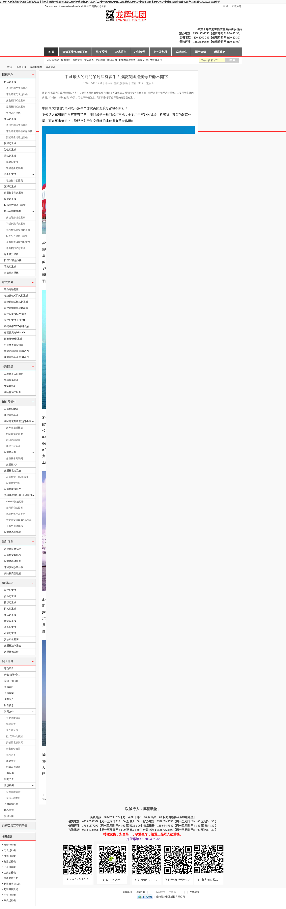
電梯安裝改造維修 (13, 567)
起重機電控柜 (13, 483)
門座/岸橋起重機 (12, 260)
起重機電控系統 (127, 60)
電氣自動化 (10, 386)
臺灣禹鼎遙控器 (14, 507)
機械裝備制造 (11, 380)
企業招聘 (141, 892)
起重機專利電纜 (12, 532)
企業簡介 (9, 699)
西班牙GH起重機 (13, 338)
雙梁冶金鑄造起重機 (17, 137)
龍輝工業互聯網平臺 (75, 51)
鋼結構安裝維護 (12, 573)
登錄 (225, 6)
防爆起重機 (10, 143)
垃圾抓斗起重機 (14, 180)
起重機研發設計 (12, 548)
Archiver (160, 892)
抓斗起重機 (10, 174)
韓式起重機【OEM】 (15, 320)
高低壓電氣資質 (14, 742)
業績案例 (112, 60)
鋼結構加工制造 (12, 392)
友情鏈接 (194, 892)
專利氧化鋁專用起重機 (18, 229)
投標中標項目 (11, 680)
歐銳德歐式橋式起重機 (16, 301)
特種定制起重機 (12, 211)
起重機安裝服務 (12, 555)
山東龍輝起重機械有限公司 (1, 67)
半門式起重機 (13, 112)
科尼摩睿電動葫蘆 (13, 344)
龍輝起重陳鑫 (121, 83)
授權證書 (11, 724)
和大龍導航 (53, 60)
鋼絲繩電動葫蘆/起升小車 (17, 421)
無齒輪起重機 (11, 272)
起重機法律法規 (12, 645)
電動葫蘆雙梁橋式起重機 (19, 131)
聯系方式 (9, 810)
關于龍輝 (200, 51)
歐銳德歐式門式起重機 (16, 295)
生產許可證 (12, 730)
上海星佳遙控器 (14, 526)
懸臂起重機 (10, 198)
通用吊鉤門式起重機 (17, 88)
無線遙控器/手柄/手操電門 (18, 495)
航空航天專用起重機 (17, 236)
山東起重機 (10, 633)
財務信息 (9, 705)
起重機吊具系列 (14, 458)
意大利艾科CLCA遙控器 (19, 520)
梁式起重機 (10, 155)
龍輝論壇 (127, 892)
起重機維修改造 (12, 561)
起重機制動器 (11, 409)
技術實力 (89, 60)
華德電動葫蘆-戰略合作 (16, 351)
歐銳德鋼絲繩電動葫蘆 (16, 308)
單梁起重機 (12, 162)
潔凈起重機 (10, 186)
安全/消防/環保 (12, 674)
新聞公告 (9, 779)
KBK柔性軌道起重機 (15, 205)
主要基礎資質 (13, 718)
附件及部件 (160, 51)
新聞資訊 (21, 67)
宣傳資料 (9, 687)
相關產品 (139, 51)
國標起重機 (36, 67)
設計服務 (181, 51)
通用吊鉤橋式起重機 (17, 125)
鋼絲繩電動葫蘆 (14, 433)
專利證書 (100, 60)
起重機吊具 (10, 452)
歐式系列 (120, 51)
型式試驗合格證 (14, 736)
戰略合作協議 (13, 767)
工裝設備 (9, 773)
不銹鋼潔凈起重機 (15, 223)
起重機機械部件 (12, 489)
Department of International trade (62, 6)
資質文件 (77, 60)
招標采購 (9, 816)
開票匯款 (66, 60)
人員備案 (9, 693)
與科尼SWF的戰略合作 (149, 60)
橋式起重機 (10, 118)
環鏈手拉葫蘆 (13, 446)
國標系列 (101, 51)
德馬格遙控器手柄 (15, 514)
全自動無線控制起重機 (18, 242)
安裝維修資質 (13, 748)
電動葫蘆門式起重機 (17, 94)
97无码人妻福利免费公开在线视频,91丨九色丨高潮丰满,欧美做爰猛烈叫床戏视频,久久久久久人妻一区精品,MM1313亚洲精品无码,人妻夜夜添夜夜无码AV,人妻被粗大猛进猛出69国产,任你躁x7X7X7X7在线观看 (110, 1)
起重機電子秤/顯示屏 (17, 477)
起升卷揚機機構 (14, 427)
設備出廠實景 (13, 791)
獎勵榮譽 (11, 761)
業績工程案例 (13, 798)
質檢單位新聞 (11, 639)
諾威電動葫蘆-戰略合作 (16, 357)
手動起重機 (10, 266)
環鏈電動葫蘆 (11, 289)
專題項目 (9, 668)
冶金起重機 (10, 149)
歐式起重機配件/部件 (15, 314)
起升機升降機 (11, 254)
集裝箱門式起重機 (15, 100)
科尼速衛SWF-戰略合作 (16, 326)
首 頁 (51, 51)
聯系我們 (219, 51)
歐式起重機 (10, 590)
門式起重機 (10, 81)
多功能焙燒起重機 (15, 217)
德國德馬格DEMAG (14, 332)
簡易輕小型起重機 (13, 192)
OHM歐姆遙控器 (15, 501)
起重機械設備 (11, 651)
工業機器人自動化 (13, 373)
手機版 (172, 892)
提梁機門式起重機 (15, 106)
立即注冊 (236, 6)
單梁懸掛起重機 (14, 168)
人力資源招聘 (11, 804)
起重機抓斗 (12, 464)
